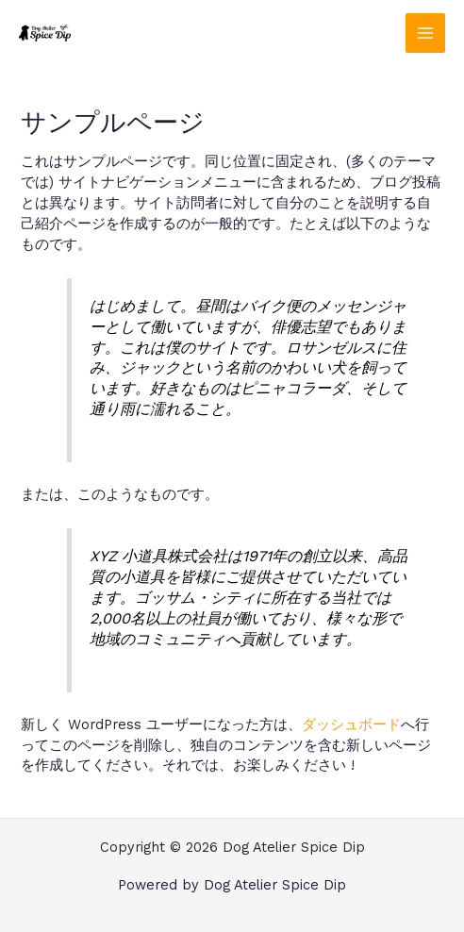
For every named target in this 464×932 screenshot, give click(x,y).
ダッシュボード (351, 724)
